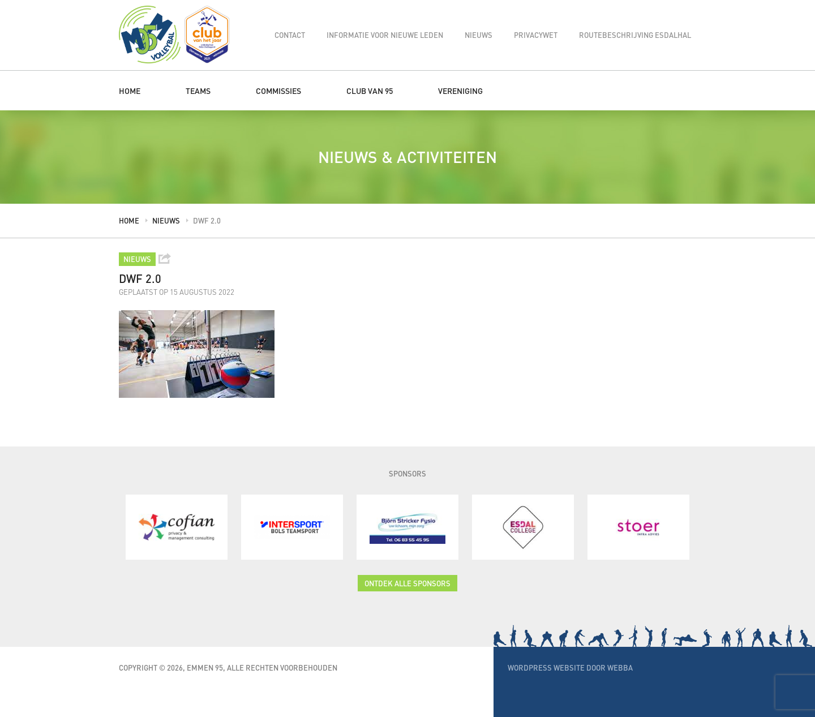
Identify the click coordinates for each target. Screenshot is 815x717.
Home (129, 90)
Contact (289, 35)
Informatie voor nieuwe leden (385, 35)
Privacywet (535, 35)
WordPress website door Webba (570, 667)
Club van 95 (369, 90)
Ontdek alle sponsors (407, 583)
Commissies (278, 90)
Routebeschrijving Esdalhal (635, 35)
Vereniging (460, 90)
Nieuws (478, 35)
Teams (198, 90)
